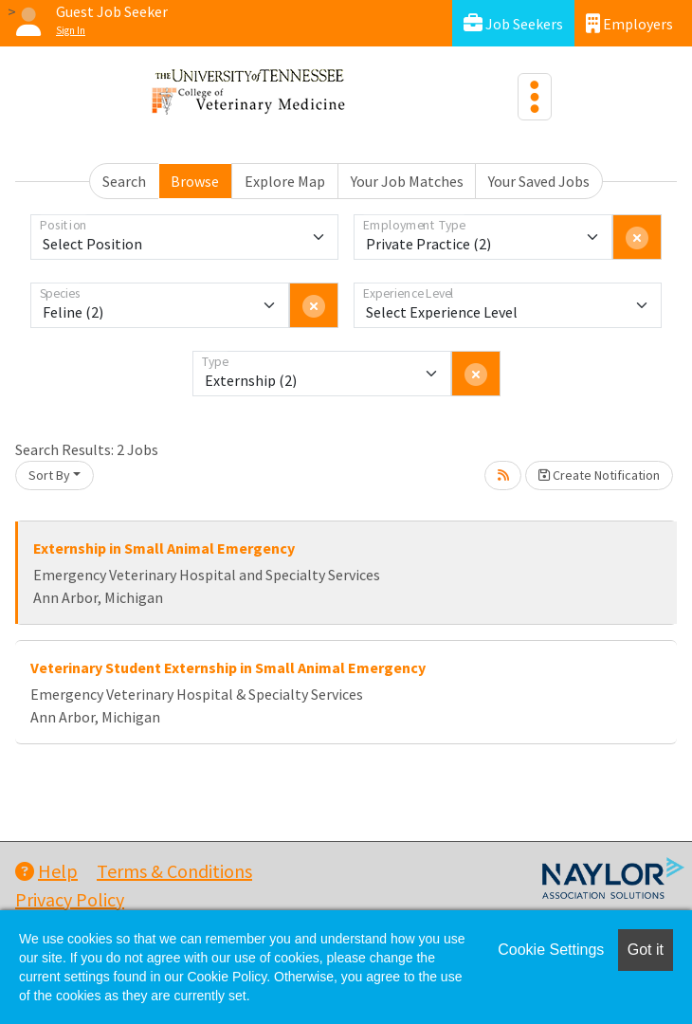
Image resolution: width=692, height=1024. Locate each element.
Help (46, 871)
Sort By (49, 475)
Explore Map (285, 181)
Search (124, 181)
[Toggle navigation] (535, 96)
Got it (646, 950)
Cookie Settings (551, 950)
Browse (195, 181)
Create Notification (599, 475)
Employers (629, 23)
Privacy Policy (69, 899)
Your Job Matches (407, 181)
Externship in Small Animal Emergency (164, 548)
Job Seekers (513, 23)
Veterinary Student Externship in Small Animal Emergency (228, 667)
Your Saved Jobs (539, 181)
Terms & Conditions (174, 871)
